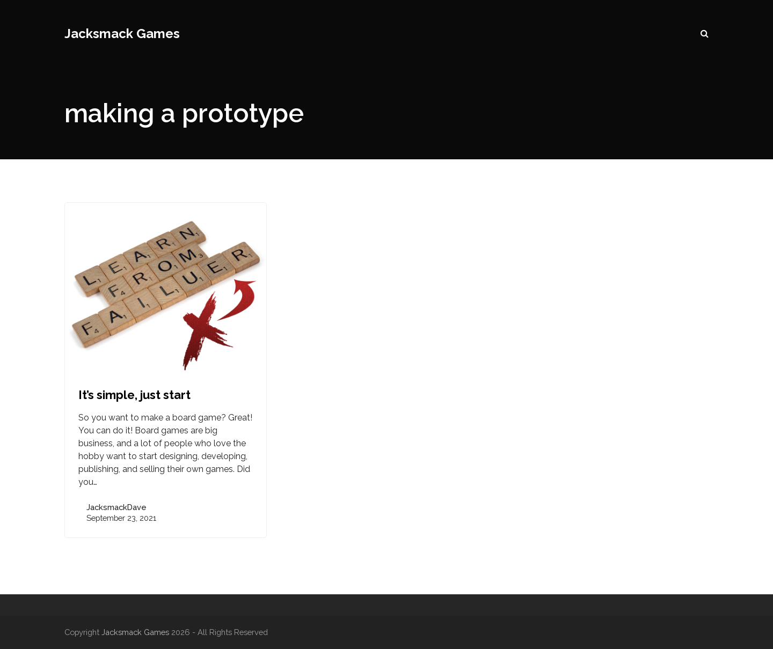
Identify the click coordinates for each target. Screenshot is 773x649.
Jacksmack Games (122, 33)
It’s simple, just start (134, 395)
